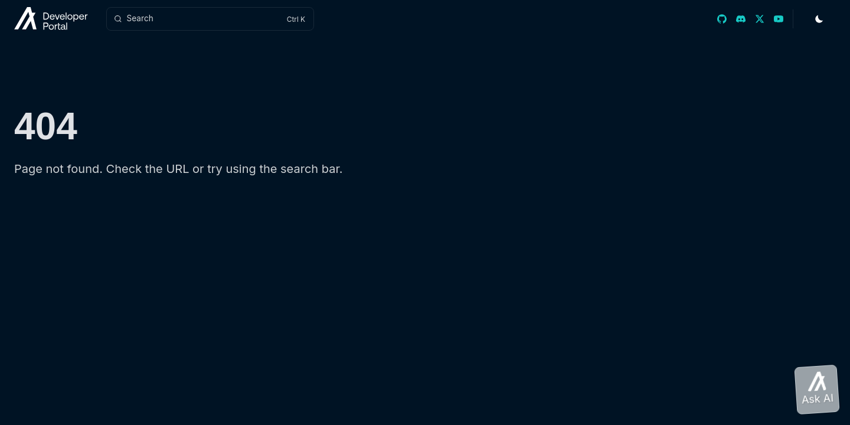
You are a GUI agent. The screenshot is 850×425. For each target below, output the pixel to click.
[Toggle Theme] (819, 18)
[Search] (210, 19)
